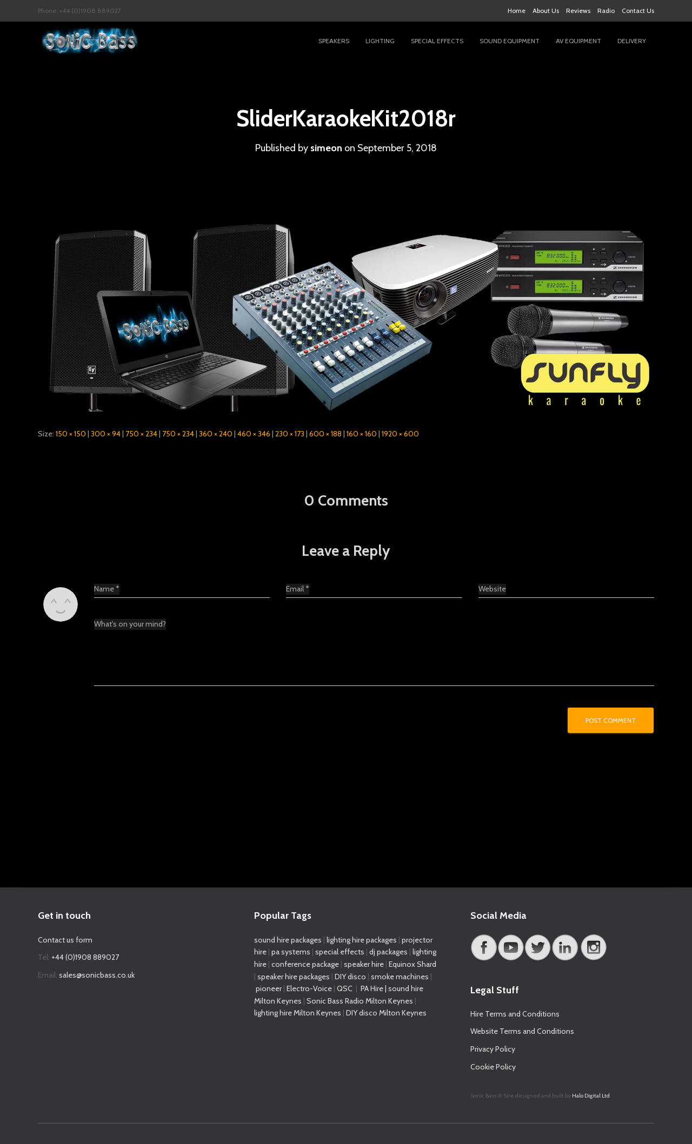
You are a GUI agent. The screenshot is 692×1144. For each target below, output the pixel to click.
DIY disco (350, 976)
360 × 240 (215, 433)
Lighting (380, 41)
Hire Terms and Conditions (515, 1014)
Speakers (333, 41)
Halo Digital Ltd (591, 1095)
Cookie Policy (493, 1067)
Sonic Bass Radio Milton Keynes (360, 1001)
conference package (305, 964)
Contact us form (65, 940)
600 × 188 (325, 433)
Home (516, 10)
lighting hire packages (362, 940)
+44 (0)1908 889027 (85, 957)
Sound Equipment (510, 41)
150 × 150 (71, 433)
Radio (606, 10)
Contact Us (638, 10)
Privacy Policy (492, 1049)
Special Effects (437, 41)
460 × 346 (253, 433)
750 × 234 (141, 433)
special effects (339, 952)
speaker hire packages (293, 976)
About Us (546, 10)
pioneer (269, 988)
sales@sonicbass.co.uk (97, 975)
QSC (344, 988)
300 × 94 (106, 433)
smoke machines (400, 976)
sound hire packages (288, 940)
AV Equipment (578, 41)
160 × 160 (362, 433)
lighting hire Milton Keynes (297, 1013)
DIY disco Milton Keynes (386, 1013)
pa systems (290, 952)
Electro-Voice (309, 988)
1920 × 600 (400, 433)
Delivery (631, 41)
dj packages (388, 952)
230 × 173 (289, 433)
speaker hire (364, 964)
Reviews (578, 10)
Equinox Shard (412, 964)
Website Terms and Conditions (522, 1031)
